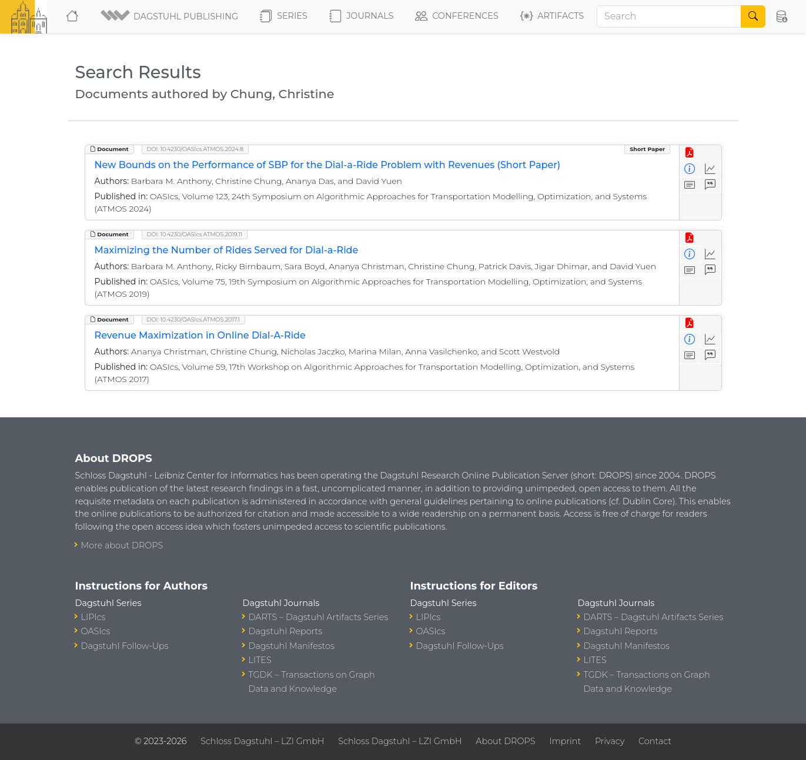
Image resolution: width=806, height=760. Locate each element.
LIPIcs (93, 617)
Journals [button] (361, 16)
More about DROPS (122, 545)
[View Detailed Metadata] (690, 169)
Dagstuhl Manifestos (292, 646)
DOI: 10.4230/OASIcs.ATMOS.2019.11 (195, 234)
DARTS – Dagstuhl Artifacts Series (319, 617)
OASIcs (96, 631)
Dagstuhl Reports (286, 631)
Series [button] (283, 16)
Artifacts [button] (552, 16)
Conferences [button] (457, 16)
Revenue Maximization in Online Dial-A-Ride (200, 335)
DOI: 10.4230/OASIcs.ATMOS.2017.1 (193, 319)
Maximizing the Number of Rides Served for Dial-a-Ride (227, 250)
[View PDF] (690, 153)
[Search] (669, 16)
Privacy (609, 741)
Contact (654, 741)
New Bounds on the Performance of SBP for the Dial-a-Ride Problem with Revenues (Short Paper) (328, 164)
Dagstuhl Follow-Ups (125, 646)
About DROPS (505, 741)
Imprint (565, 741)
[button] (170, 16)
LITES (260, 660)
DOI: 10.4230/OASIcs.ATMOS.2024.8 (195, 149)
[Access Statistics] (710, 169)
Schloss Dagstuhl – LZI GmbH (262, 741)
